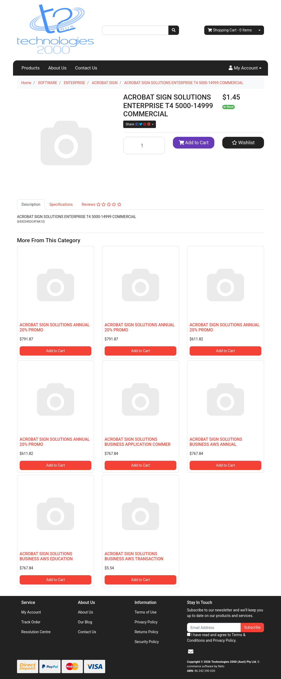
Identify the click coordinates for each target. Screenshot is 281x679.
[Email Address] (214, 627)
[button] (245, 68)
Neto (221, 666)
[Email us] (190, 651)
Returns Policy (146, 632)
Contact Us (86, 68)
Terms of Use (146, 612)
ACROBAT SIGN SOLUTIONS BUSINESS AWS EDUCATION (46, 556)
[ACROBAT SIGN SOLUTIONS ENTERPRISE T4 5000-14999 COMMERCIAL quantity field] (144, 145)
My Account (31, 612)
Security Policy (147, 642)
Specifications (61, 204)
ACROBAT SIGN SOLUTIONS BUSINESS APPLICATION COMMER (138, 442)
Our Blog (85, 622)
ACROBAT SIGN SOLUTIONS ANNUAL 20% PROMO (55, 327)
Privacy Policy (146, 622)
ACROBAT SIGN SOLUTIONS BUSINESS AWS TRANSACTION (134, 556)
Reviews (101, 204)
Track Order (30, 622)
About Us (57, 68)
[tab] (31, 204)
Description (31, 204)
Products (31, 68)
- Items (230, 30)
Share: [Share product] (138, 124)
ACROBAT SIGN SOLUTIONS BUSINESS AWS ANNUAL (216, 442)
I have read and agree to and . (216, 638)
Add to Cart (194, 142)
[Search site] (173, 30)
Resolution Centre (35, 632)
